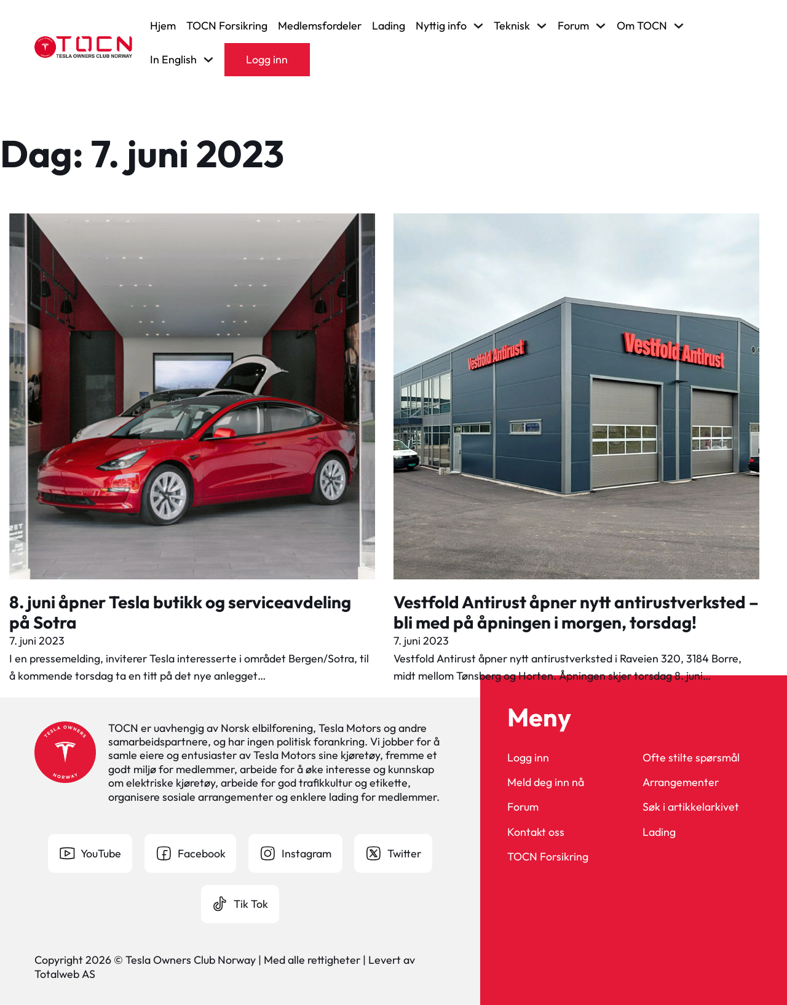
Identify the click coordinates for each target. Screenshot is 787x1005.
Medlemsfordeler (320, 26)
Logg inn (267, 59)
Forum (523, 807)
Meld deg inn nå (545, 782)
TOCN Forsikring (226, 26)
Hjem (163, 26)
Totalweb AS (64, 974)
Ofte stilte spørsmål (691, 758)
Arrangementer (681, 782)
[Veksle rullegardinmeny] (478, 25)
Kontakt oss (535, 832)
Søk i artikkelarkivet (691, 807)
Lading (388, 26)
